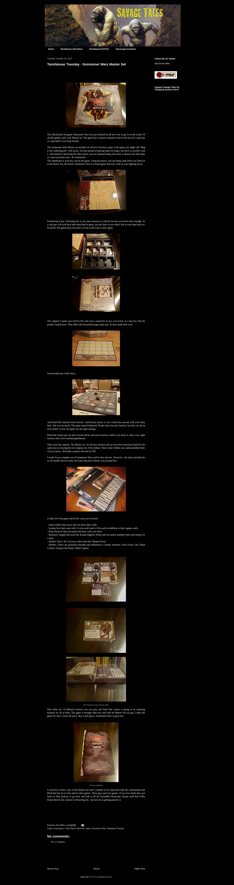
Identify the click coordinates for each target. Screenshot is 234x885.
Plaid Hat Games (84, 828)
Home (51, 49)
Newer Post (53, 868)
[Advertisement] (96, 854)
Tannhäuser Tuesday (115, 828)
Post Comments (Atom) (102, 877)
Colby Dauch (70, 828)
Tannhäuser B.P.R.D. (99, 49)
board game (59, 828)
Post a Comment (58, 842)
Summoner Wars (99, 828)
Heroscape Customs (126, 49)
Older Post (139, 868)
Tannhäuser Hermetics (71, 49)
